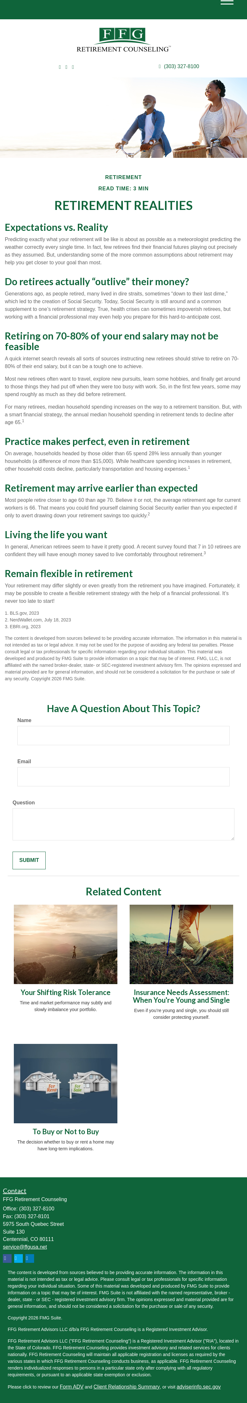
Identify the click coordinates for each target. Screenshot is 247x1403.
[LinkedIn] (67, 67)
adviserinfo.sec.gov (199, 1386)
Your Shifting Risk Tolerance (66, 992)
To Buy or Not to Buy (65, 1131)
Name (24, 720)
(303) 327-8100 (179, 66)
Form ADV (72, 1386)
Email (24, 761)
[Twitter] (60, 67)
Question (24, 802)
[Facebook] (73, 67)
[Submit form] (29, 860)
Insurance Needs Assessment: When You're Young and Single (181, 996)
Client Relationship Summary (127, 1386)
